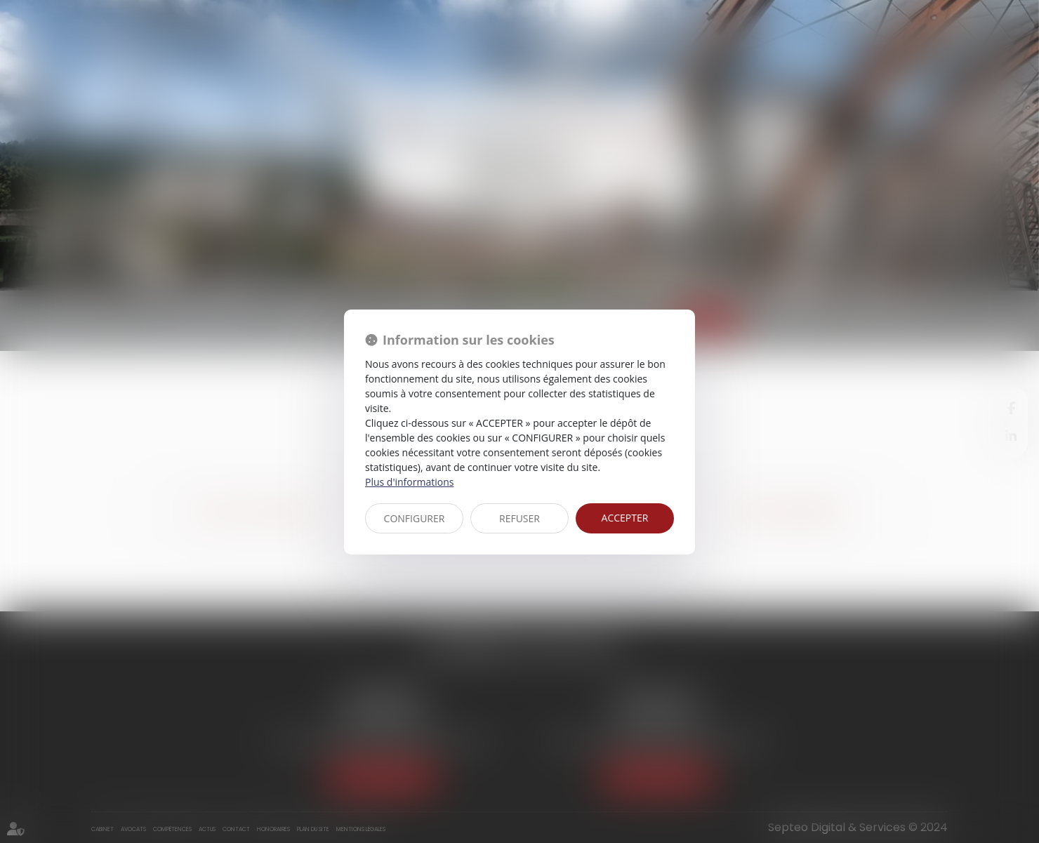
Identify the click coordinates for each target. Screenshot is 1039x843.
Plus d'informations (409, 482)
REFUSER (519, 518)
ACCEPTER (625, 517)
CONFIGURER (414, 518)
